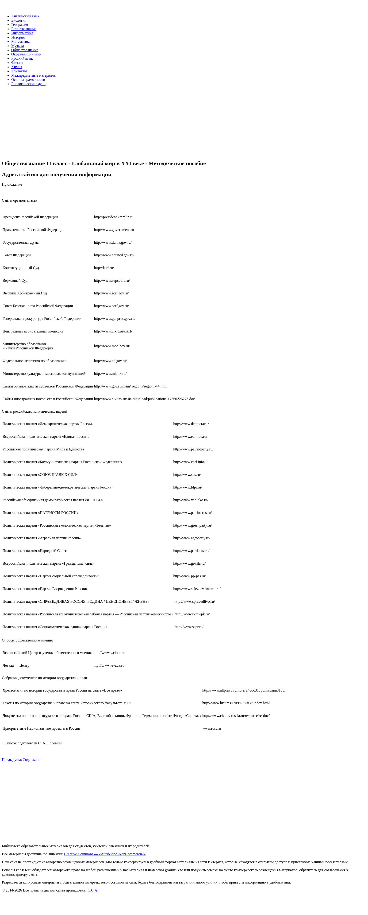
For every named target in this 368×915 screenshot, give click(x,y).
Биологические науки (28, 84)
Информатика (22, 33)
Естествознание (23, 29)
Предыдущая (12, 760)
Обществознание (24, 50)
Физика (17, 63)
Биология (18, 20)
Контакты (19, 71)
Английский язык (25, 16)
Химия (16, 67)
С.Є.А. (93, 890)
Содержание (32, 760)
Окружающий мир (26, 54)
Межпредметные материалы (33, 75)
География (19, 25)
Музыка (17, 46)
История (18, 37)
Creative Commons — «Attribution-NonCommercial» (105, 854)
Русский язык (22, 58)
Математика (21, 41)
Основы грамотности (28, 80)
